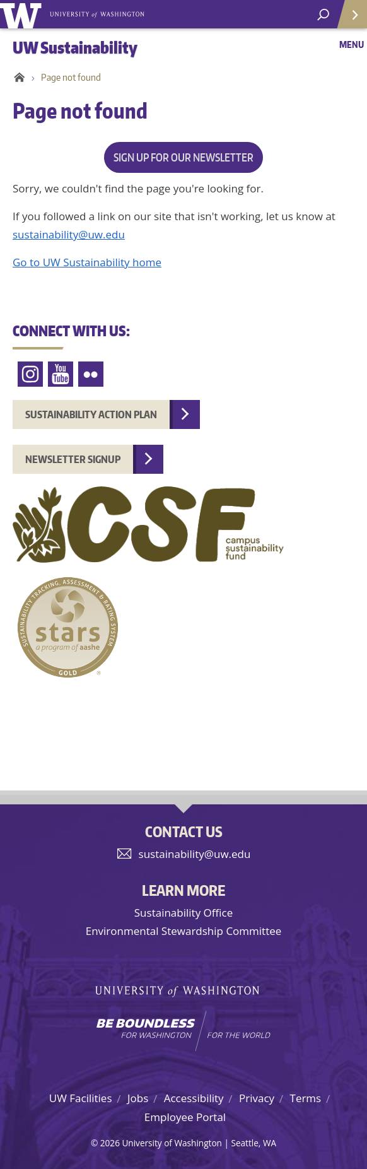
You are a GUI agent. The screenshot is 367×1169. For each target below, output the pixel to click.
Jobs (137, 1098)
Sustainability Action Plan (91, 414)
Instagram (30, 374)
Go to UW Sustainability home (87, 262)
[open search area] (323, 15)
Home (17, 77)
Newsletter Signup (72, 459)
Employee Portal (185, 1117)
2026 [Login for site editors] (110, 1143)
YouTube (60, 374)
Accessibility (194, 1098)
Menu (351, 44)
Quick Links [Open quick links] (347, 19)
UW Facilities (80, 1098)
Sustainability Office (183, 912)
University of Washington (23, 14)
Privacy (256, 1098)
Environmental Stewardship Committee (184, 931)
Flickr (90, 374)
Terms (306, 1098)
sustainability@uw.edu (69, 234)
